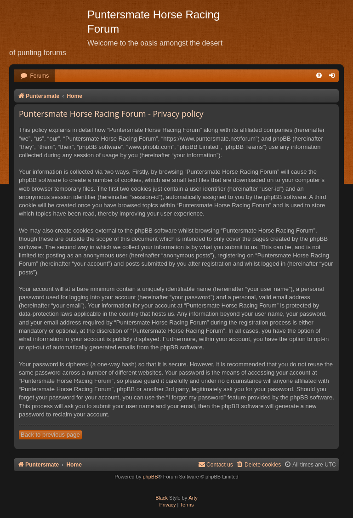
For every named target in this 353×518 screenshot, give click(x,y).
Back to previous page (50, 434)
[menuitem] (34, 76)
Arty (193, 498)
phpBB (150, 476)
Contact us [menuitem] (215, 464)
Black (161, 498)
